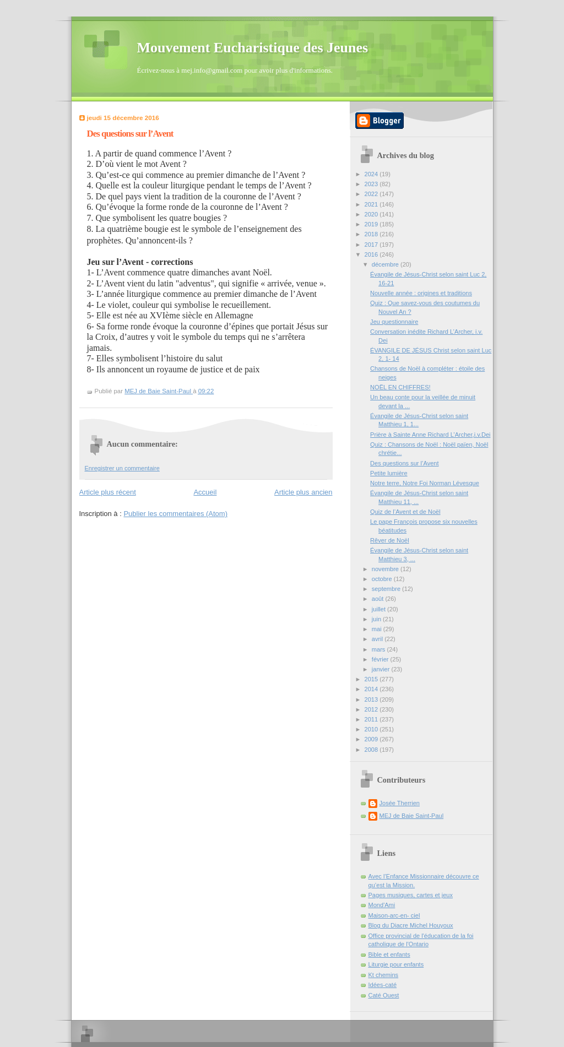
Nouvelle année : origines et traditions (421, 293)
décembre (386, 264)
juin (377, 619)
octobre (383, 579)
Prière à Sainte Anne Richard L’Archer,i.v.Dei (430, 434)
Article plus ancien (303, 492)
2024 (372, 174)
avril (378, 639)
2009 (372, 739)
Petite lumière (389, 473)
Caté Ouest (383, 995)
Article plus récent (107, 492)
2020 (372, 214)
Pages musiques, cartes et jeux (410, 895)
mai (377, 629)
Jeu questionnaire (394, 321)
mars (379, 649)
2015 (372, 679)
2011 (372, 719)
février (381, 659)
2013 (372, 699)
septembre (387, 588)
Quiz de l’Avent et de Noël (405, 511)
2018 (372, 234)
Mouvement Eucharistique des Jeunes (252, 48)
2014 (372, 689)
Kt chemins (383, 975)
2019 (372, 224)
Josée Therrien (399, 803)
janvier (382, 669)
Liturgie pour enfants (396, 964)
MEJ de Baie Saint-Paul (411, 815)
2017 (372, 244)
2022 (372, 194)
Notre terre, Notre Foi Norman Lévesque (424, 483)
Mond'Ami (381, 905)
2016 (372, 254)
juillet (379, 609)
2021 (372, 204)
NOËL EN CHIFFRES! (400, 387)
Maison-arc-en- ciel (394, 915)
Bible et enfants (389, 954)
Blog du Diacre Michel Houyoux (410, 925)
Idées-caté (382, 984)
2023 (372, 184)
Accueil (204, 492)
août (379, 598)
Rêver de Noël (389, 540)
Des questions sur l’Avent (404, 463)
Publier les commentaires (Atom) (175, 513)
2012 (372, 709)
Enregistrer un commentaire (122, 468)
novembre (386, 569)
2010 (372, 729)
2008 (372, 749)
